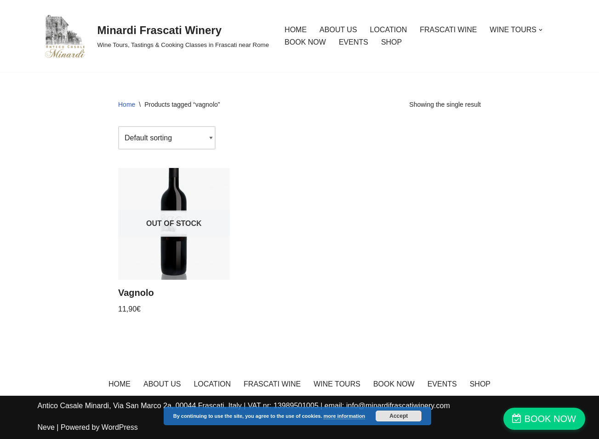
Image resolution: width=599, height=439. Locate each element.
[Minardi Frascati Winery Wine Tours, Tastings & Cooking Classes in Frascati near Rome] (153, 36)
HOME (296, 30)
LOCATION (388, 30)
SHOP (391, 42)
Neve (46, 427)
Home (126, 104)
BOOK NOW (305, 42)
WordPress (120, 427)
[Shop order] (167, 138)
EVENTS (353, 42)
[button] (540, 30)
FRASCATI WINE (448, 30)
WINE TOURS (337, 384)
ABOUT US (338, 30)
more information (344, 416)
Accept (398, 416)
